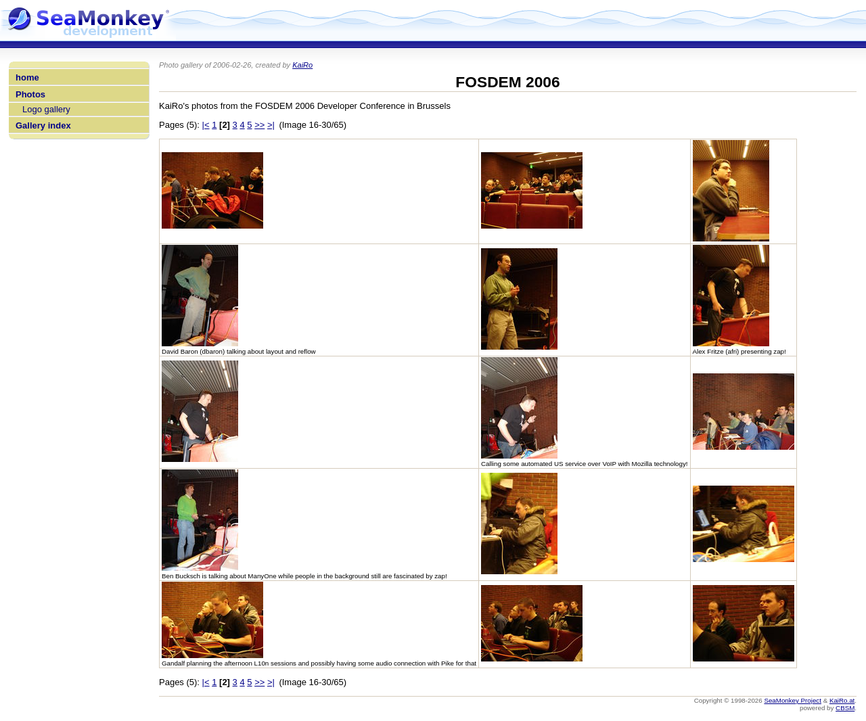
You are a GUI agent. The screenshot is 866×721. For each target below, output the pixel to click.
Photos (30, 94)
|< (206, 125)
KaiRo (302, 65)
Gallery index (43, 125)
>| (271, 125)
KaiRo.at (841, 700)
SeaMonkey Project (792, 700)
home (27, 77)
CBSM (845, 708)
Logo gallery (46, 109)
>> (259, 125)
